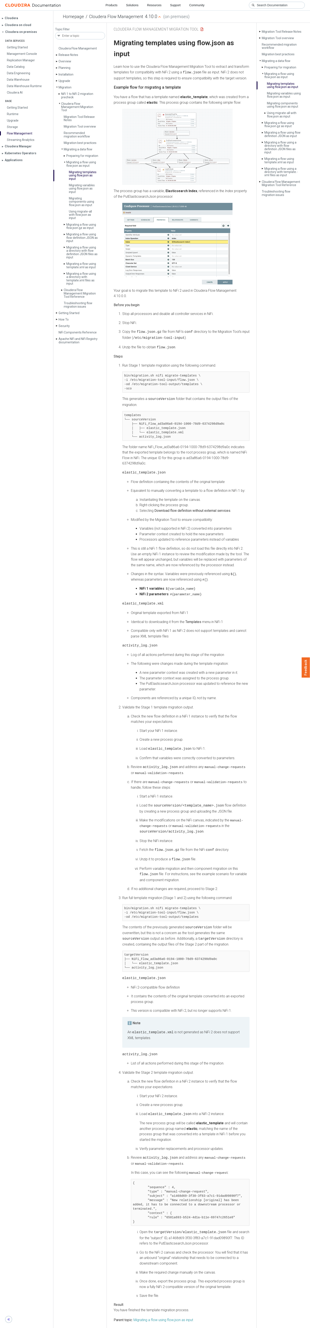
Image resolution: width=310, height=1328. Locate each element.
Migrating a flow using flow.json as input (163, 1309)
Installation (66, 74)
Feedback (306, 668)
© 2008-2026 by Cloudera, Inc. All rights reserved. (204, 1323)
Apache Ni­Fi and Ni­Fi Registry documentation (78, 340)
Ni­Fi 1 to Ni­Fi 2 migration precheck (77, 95)
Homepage (73, 16)
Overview (65, 61)
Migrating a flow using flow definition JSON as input (82, 238)
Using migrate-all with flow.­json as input (80, 215)
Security (64, 326)
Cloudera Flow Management (116, 16)
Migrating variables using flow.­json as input (82, 189)
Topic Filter (62, 29)
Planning (64, 67)
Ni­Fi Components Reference (78, 332)
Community (197, 5)
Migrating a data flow (78, 149)
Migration (65, 87)
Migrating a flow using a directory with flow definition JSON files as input (82, 252)
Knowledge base (159, 1323)
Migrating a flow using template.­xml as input (81, 265)
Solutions (132, 5)
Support (175, 5)
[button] (177, 146)
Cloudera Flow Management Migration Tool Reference (80, 293)
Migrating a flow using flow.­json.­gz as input (81, 226)
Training (137, 1323)
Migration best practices (80, 143)
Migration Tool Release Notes (79, 118)
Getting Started (69, 313)
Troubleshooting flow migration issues (78, 304)
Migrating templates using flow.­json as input (82, 175)
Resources (154, 5)
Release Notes (68, 55)
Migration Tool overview (80, 126)
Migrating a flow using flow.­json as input (81, 163)
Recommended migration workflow (77, 134)
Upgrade (64, 81)
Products (111, 5)
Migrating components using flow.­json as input (81, 202)
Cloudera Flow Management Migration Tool (77, 107)
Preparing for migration (82, 155)
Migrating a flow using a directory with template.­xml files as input (81, 278)
